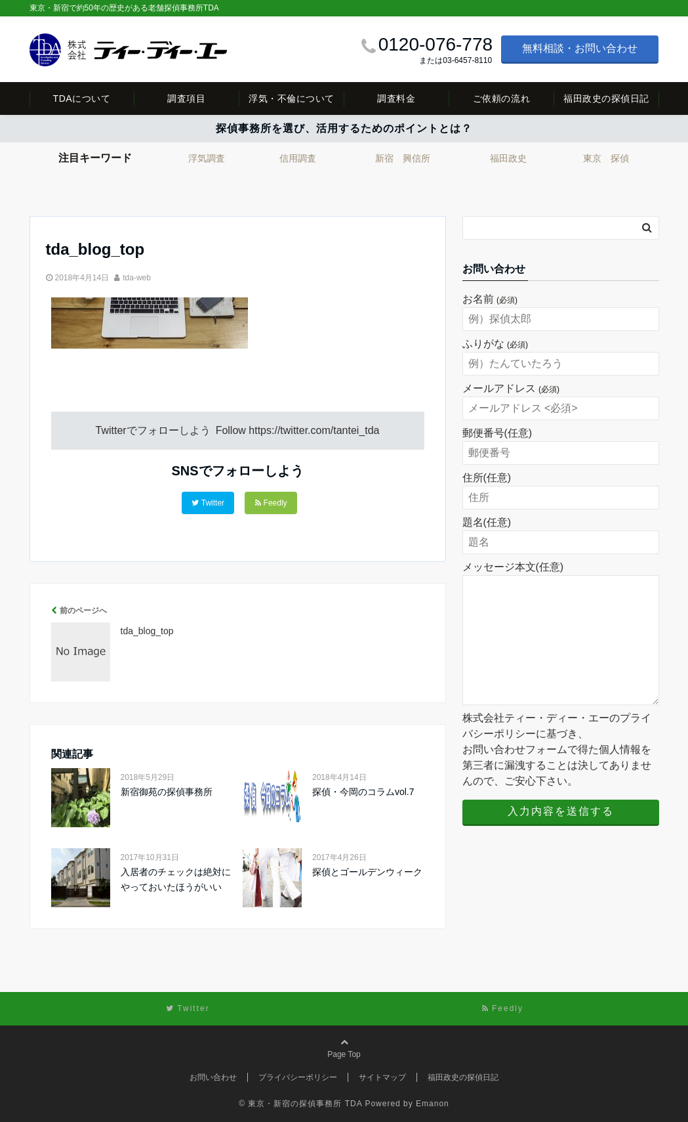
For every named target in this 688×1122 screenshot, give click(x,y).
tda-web (137, 277)
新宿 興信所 (402, 158)
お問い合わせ (213, 1077)
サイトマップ (382, 1077)
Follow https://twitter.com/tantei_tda (298, 430)
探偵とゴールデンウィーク (367, 872)
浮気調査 (206, 158)
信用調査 (297, 158)
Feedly (271, 502)
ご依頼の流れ (501, 98)
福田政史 (508, 158)
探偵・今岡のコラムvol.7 (363, 792)
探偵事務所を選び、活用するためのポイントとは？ (344, 128)
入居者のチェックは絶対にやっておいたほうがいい (176, 879)
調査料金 (396, 98)
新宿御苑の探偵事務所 (166, 792)
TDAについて (82, 98)
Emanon (432, 1103)
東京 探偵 (606, 158)
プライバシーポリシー (297, 1077)
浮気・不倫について (291, 98)
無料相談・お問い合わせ (579, 48)
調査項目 (186, 98)
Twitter (208, 502)
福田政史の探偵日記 (606, 98)
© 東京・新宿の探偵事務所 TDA (300, 1103)
